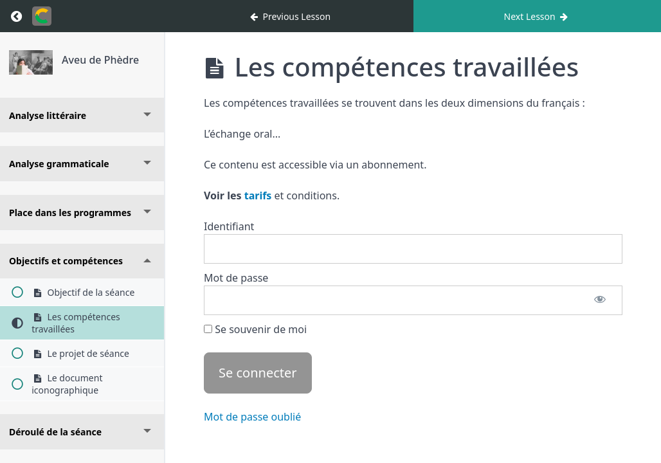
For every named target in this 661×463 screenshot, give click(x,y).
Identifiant (229, 226)
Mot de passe (236, 278)
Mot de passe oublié (252, 417)
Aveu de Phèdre (100, 60)
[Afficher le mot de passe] (599, 300)
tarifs (258, 195)
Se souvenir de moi (255, 329)
